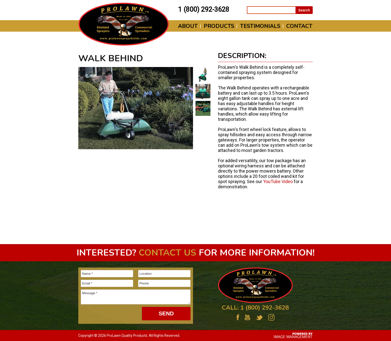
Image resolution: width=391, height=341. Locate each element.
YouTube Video (278, 181)
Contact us (167, 253)
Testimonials (260, 26)
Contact (299, 26)
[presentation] (107, 314)
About (188, 26)
